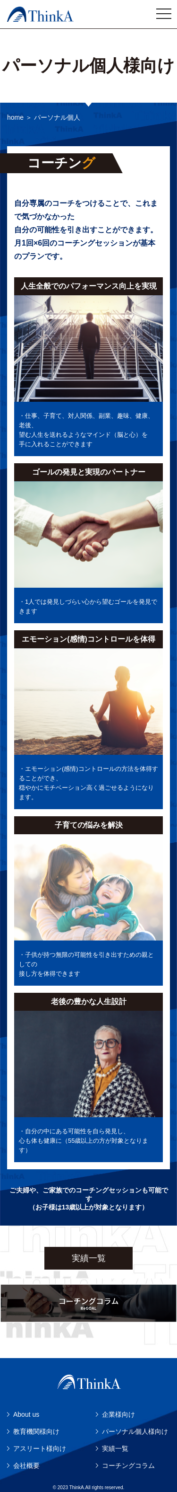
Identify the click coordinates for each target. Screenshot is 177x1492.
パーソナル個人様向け (135, 1431)
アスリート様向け (39, 1448)
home (15, 117)
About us (26, 1414)
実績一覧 (89, 1258)
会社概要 (26, 1465)
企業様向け (118, 1414)
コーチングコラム (128, 1465)
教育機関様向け (36, 1431)
